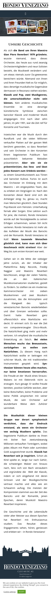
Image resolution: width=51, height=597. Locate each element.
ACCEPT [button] (21, 592)
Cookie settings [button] (10, 592)
